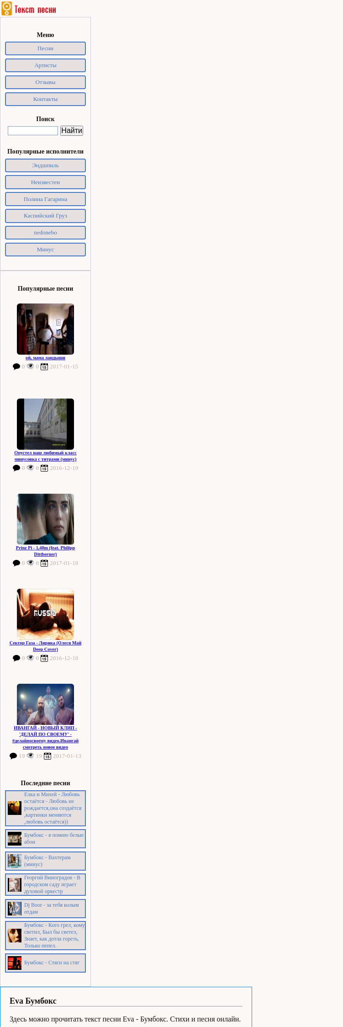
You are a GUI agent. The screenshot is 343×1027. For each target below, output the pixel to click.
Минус (45, 249)
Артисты (45, 65)
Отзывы (46, 82)
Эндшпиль (45, 165)
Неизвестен (45, 182)
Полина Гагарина (45, 199)
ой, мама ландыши (45, 357)
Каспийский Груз (45, 215)
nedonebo (45, 232)
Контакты (45, 99)
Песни (45, 48)
